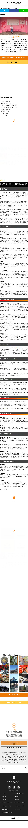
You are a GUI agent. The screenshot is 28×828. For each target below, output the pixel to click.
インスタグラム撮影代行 (20, 802)
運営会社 (4, 796)
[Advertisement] (14, 81)
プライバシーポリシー (19, 793)
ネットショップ (18, 348)
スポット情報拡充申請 (14, 753)
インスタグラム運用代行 (7, 802)
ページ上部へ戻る (14, 818)
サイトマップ (18, 809)
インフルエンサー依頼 (6, 806)
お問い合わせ (5, 799)
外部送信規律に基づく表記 (7, 812)
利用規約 (17, 796)
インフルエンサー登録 (19, 806)
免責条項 (17, 799)
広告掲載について (5, 809)
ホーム (3, 793)
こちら (5, 408)
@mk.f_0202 (16, 37)
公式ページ (2, 180)
